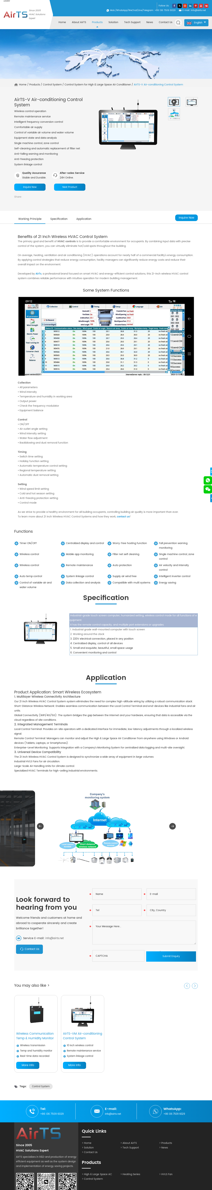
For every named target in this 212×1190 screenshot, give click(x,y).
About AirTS (79, 22)
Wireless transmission (31, 1047)
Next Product (70, 187)
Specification (64, 220)
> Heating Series (130, 1177)
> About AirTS (128, 1146)
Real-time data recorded (33, 1058)
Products (97, 22)
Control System (52, 85)
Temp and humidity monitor (35, 1053)
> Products (165, 1146)
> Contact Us (89, 1155)
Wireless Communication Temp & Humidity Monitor (35, 1038)
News (149, 22)
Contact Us (165, 22)
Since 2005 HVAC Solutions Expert (37, 14)
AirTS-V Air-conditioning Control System (158, 85)
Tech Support (132, 22)
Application (92, 220)
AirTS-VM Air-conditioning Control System (78, 1038)
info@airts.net (198, 10)
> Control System (92, 1182)
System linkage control (79, 1058)
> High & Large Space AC (97, 1177)
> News (163, 1150)
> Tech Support (129, 1150)
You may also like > (33, 987)
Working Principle (31, 220)
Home (62, 22)
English (196, 23)
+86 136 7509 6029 (174, 1117)
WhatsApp (121, 10)
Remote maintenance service (82, 1053)
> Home (86, 1146)
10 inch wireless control (79, 1047)
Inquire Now (30, 187)
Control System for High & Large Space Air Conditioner (98, 85)
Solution (113, 22)
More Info (27, 1068)
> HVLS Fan (166, 1177)
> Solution (88, 1150)
